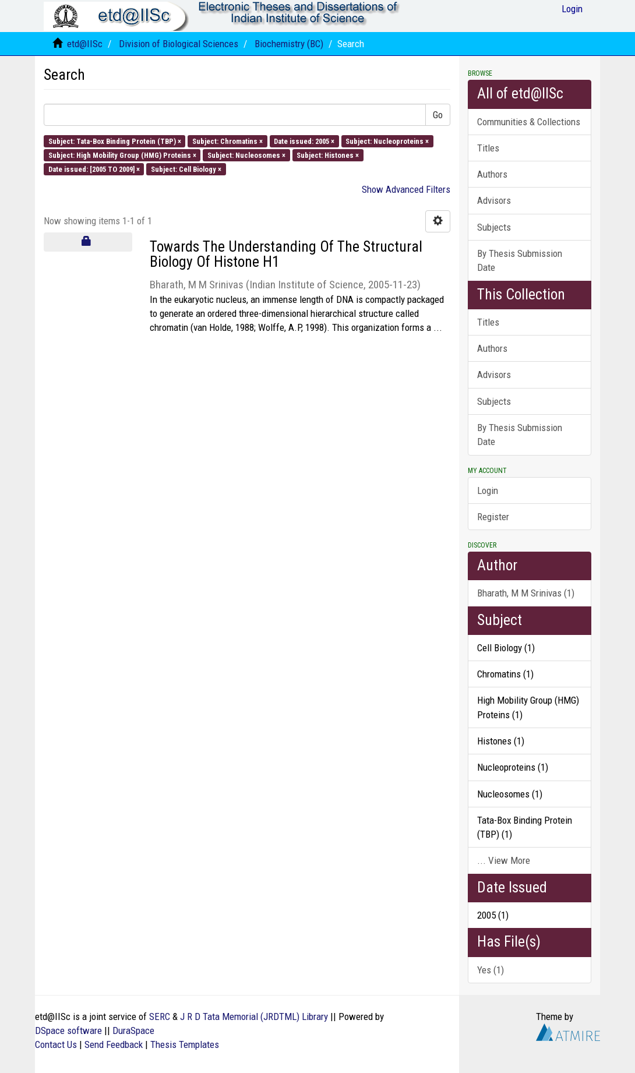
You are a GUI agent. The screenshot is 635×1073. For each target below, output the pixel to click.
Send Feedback (113, 1044)
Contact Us (56, 1044)
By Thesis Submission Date (519, 260)
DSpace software (68, 1030)
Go (438, 115)
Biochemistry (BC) (289, 44)
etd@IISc (85, 44)
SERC (159, 1016)
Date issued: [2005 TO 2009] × (94, 169)
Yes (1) (490, 970)
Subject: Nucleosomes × (246, 154)
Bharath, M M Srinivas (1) (525, 593)
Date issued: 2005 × (304, 140)
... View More (503, 860)
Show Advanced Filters (406, 189)
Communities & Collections (528, 122)
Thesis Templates (184, 1044)
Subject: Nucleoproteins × (387, 140)
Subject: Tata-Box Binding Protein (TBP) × (114, 140)
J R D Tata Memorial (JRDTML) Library (254, 1016)
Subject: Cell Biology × (186, 169)
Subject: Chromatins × (227, 140)
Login (487, 490)
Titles (488, 148)
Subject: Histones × (328, 154)
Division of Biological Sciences (178, 44)
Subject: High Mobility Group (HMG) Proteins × (122, 154)
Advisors (494, 200)
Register (493, 517)
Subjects (494, 227)
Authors (492, 174)
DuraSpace (133, 1030)
